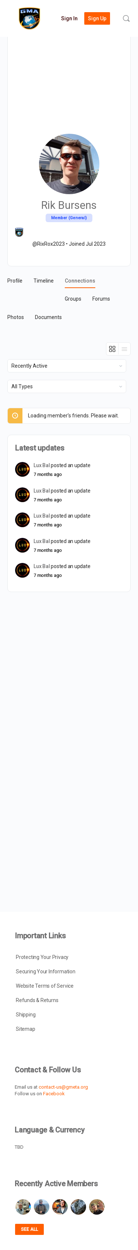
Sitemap (25, 1029)
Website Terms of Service (45, 986)
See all (29, 1229)
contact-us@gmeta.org (63, 1087)
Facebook (54, 1093)
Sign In (69, 18)
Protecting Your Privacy (42, 957)
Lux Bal (41, 465)
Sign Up (97, 18)
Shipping (25, 1015)
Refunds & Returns (37, 1000)
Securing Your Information (45, 971)
